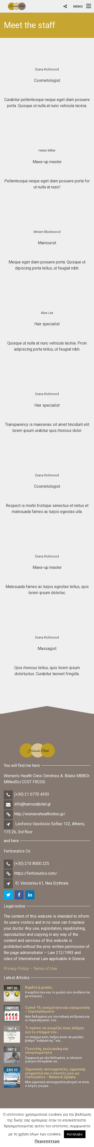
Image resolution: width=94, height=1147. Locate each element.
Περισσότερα (47, 1141)
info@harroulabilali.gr (32, 804)
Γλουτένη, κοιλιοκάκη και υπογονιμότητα (46, 1051)
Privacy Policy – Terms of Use (30, 968)
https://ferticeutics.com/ (35, 873)
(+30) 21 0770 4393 (31, 794)
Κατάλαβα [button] (74, 1134)
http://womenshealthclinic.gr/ (39, 814)
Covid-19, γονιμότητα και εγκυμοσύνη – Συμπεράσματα (57, 1009)
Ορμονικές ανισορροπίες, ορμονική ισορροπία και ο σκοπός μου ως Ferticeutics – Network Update (55, 1073)
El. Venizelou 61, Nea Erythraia (41, 883)
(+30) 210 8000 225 (31, 863)
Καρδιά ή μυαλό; (39, 987)
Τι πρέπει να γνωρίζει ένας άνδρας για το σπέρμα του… (54, 1030)
